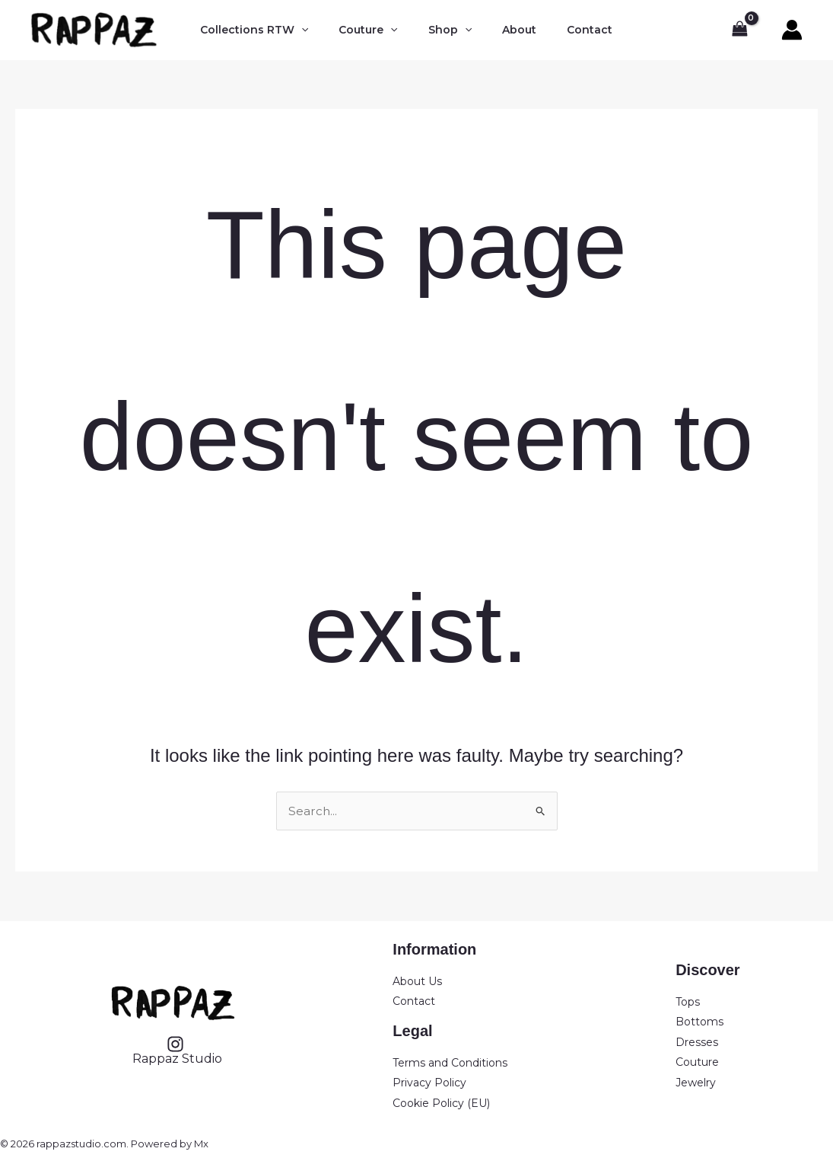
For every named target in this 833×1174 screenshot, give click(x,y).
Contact (414, 1001)
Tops (688, 1002)
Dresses (697, 1042)
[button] (297, 30)
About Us (417, 981)
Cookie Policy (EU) (441, 1103)
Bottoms (699, 1021)
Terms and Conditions (450, 1063)
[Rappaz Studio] (175, 1050)
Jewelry (696, 1082)
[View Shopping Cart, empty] (739, 30)
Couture (697, 1062)
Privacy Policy (429, 1082)
